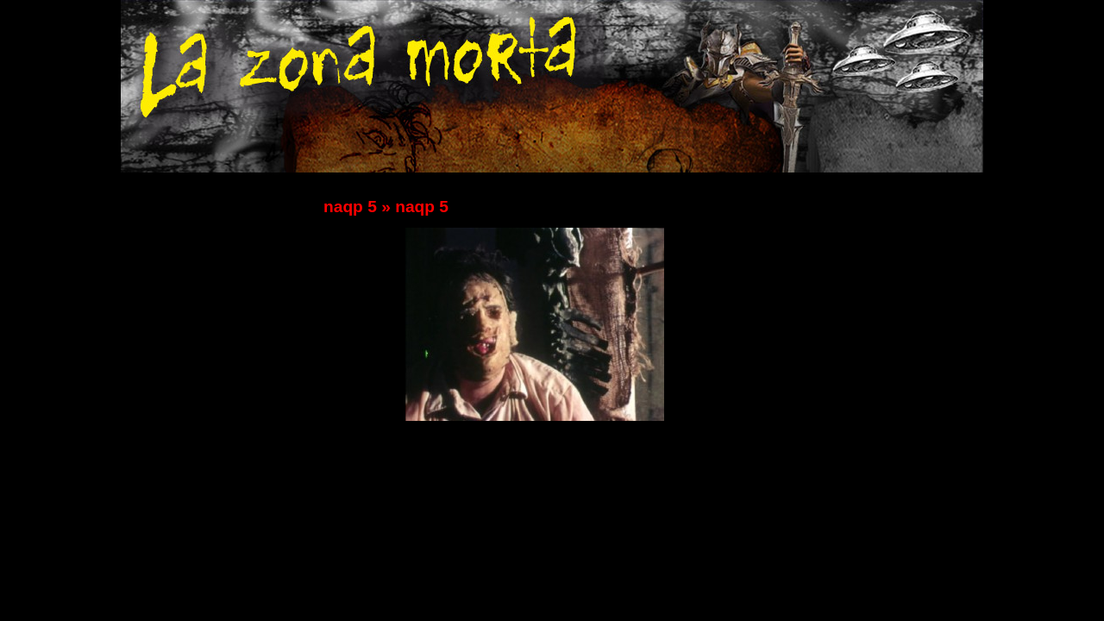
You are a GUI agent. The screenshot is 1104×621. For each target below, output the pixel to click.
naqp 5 (350, 207)
